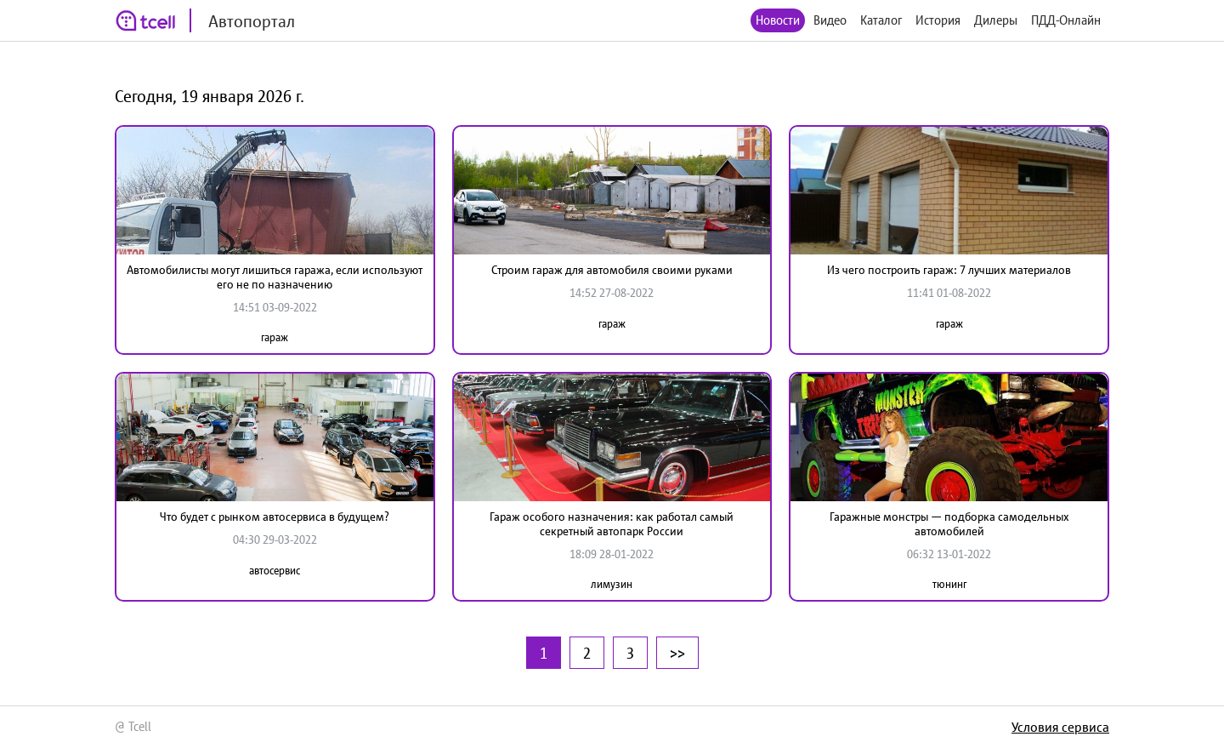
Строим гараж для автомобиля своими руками (612, 270)
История (937, 20)
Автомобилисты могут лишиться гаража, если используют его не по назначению (274, 277)
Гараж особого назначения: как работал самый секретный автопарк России (612, 524)
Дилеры (995, 20)
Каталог (881, 20)
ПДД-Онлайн (1066, 20)
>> (677, 652)
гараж (274, 337)
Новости (778, 20)
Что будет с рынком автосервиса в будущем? (274, 516)
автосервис (274, 570)
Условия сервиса (1060, 726)
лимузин (611, 584)
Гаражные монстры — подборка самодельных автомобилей (949, 524)
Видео (830, 20)
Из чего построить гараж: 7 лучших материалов (949, 270)
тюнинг (949, 584)
